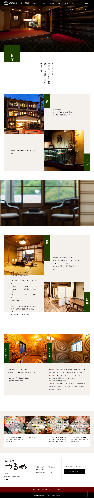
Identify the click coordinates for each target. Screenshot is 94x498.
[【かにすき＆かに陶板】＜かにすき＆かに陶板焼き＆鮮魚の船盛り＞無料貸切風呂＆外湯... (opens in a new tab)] (58, 431)
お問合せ (87, 4)
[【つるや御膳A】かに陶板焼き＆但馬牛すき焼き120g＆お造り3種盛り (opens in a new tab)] (14, 431)
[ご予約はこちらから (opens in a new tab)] (36, 431)
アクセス (81, 4)
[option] (14, 431)
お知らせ (66, 4)
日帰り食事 (51, 4)
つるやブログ (72, 4)
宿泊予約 (45, 4)
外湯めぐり (59, 4)
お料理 (34, 4)
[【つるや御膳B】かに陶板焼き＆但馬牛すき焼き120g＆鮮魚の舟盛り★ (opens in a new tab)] (79, 431)
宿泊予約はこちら (74, 471)
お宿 (39, 4)
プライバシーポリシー (55, 489)
